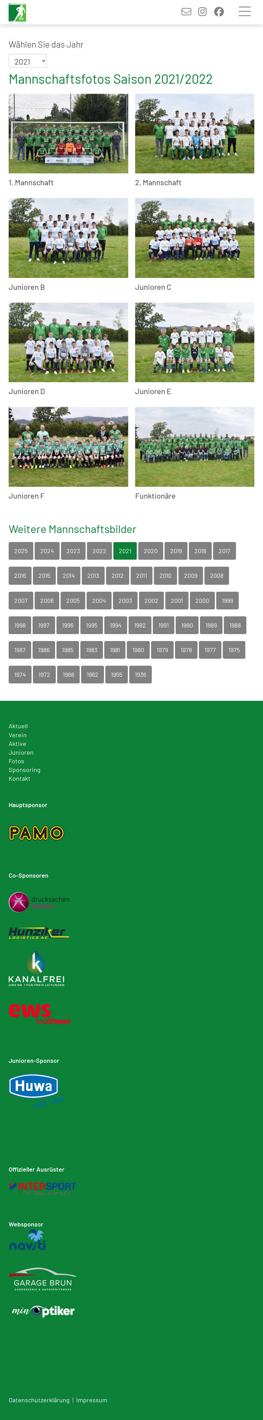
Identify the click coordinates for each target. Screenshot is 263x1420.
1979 (162, 650)
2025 (21, 551)
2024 (47, 551)
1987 (20, 650)
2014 (69, 575)
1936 (140, 674)
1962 (92, 674)
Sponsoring (25, 769)
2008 (216, 575)
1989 (211, 625)
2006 (47, 600)
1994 (116, 625)
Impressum (91, 1400)
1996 (67, 625)
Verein (18, 735)
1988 (235, 625)
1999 (227, 600)
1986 (44, 650)
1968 (68, 674)
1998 (20, 625)
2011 (141, 575)
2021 (125, 551)
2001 (177, 600)
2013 (93, 575)
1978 (186, 650)
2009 (191, 575)
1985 (67, 650)
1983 (91, 650)
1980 (138, 650)
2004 (99, 600)
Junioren (21, 752)
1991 (163, 625)
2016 (20, 575)
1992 (140, 625)
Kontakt (19, 778)
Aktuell (18, 726)
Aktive (17, 743)
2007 (21, 600)
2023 (73, 551)
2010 (165, 575)
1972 (44, 674)
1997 (44, 625)
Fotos (16, 761)
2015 (44, 575)
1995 (91, 625)
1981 (115, 650)
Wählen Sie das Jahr (46, 44)
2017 (224, 551)
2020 (151, 551)
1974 (20, 674)
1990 (187, 625)
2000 (202, 600)
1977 (210, 650)
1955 (116, 674)
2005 (73, 600)
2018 (200, 551)
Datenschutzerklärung (39, 1400)
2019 (176, 551)
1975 (234, 650)
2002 (151, 600)
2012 (118, 575)
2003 (125, 600)
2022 (99, 551)
